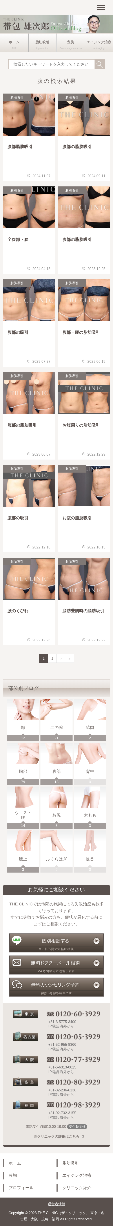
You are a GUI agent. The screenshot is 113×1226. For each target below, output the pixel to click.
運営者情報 (56, 1204)
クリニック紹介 (76, 1187)
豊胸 (70, 42)
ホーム (14, 42)
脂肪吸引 (42, 42)
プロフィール (21, 1187)
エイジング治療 (99, 42)
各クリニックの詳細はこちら (56, 1136)
